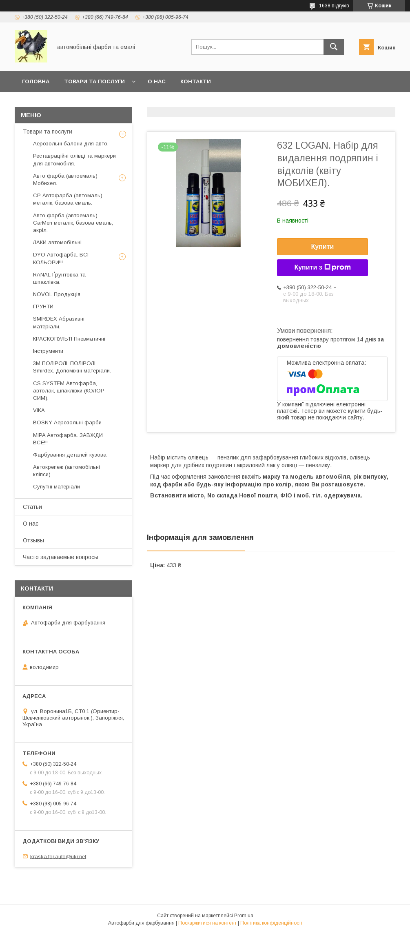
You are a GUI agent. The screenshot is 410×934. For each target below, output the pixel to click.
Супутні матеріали (56, 487)
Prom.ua (243, 915)
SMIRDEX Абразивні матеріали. (58, 322)
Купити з (322, 267)
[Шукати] (334, 47)
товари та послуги (94, 81)
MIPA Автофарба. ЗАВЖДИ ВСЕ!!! (68, 439)
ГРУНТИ (43, 306)
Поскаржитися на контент (207, 923)
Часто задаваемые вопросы (60, 557)
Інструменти (48, 351)
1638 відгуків (334, 6)
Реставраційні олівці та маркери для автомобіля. (74, 159)
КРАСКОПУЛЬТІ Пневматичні (69, 339)
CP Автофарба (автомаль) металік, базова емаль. (67, 199)
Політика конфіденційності (271, 923)
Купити (322, 246)
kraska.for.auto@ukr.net (58, 856)
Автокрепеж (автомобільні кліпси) (66, 470)
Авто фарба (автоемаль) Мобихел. (65, 179)
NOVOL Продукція (56, 294)
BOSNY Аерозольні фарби (67, 422)
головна (35, 81)
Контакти (195, 81)
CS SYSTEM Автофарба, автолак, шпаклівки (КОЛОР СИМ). (68, 390)
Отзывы (33, 540)
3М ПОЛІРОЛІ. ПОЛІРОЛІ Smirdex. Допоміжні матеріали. (72, 367)
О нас (157, 81)
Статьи (32, 507)
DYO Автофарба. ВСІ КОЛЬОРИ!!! (61, 258)
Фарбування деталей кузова (69, 455)
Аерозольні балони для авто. (71, 143)
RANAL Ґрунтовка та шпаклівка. (59, 278)
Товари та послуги (47, 131)
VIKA (39, 410)
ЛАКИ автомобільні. (58, 242)
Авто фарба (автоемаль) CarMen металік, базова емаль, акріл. (73, 222)
